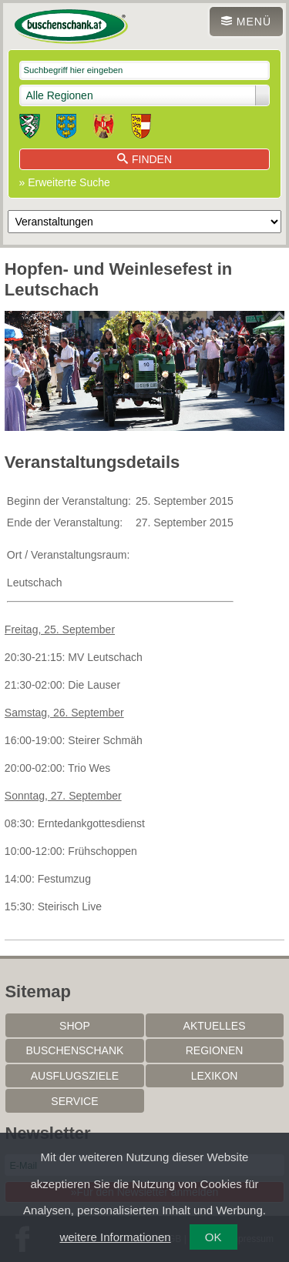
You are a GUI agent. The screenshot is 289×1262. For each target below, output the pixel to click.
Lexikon (214, 1076)
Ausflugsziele (75, 1076)
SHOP (74, 1026)
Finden (144, 159)
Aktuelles (214, 1026)
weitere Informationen (114, 1237)
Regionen (215, 1050)
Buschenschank (75, 1050)
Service (74, 1101)
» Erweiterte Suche (64, 182)
